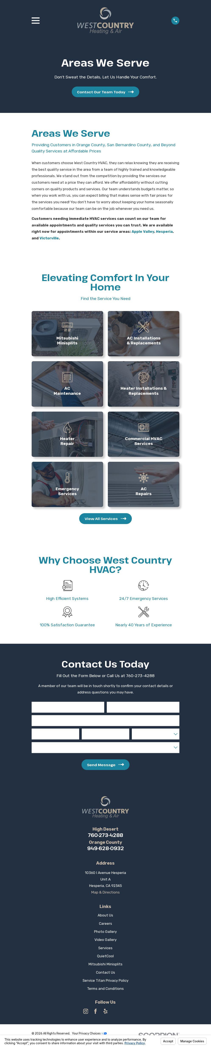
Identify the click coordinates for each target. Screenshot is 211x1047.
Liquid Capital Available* (49, 745)
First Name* (41, 704)
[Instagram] (85, 1011)
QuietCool (105, 956)
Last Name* (116, 704)
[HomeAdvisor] (115, 1011)
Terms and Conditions (105, 988)
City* (86, 731)
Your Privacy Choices (89, 1033)
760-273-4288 (105, 835)
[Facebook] (95, 1011)
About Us (105, 915)
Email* (37, 718)
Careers (105, 923)
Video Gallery (105, 940)
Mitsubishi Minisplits (105, 964)
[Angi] (125, 1011)
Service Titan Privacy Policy (105, 980)
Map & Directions (105, 892)
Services (105, 948)
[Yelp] (105, 1011)
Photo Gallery (105, 931)
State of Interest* (145, 731)
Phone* (38, 731)
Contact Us (105, 972)
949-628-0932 (105, 848)
